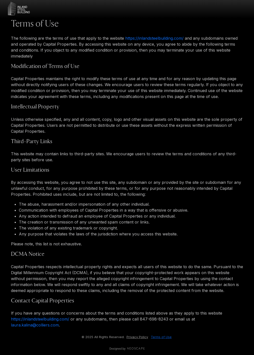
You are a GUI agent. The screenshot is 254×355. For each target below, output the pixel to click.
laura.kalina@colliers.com (35, 325)
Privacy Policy (137, 337)
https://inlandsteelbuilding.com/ (154, 38)
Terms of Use (161, 337)
